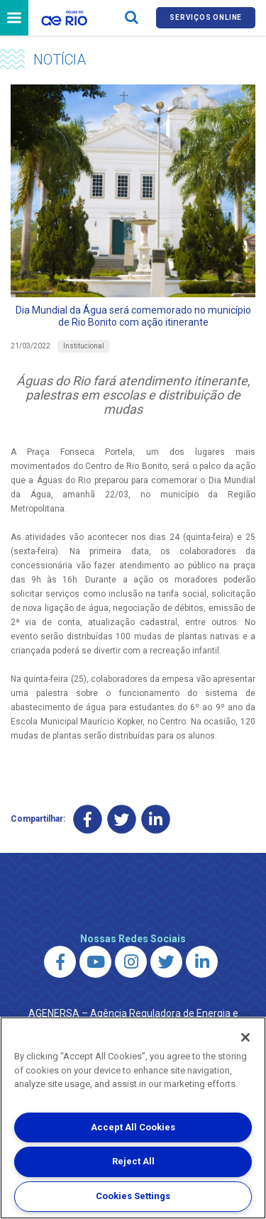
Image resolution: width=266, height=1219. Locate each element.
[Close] (245, 1037)
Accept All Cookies (133, 1127)
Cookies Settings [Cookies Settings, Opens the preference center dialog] (133, 1196)
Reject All (133, 1161)
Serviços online (206, 17)
